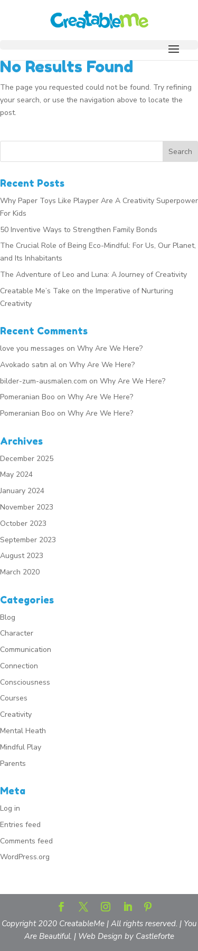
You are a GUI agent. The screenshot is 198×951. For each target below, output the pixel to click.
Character (16, 633)
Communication (25, 650)
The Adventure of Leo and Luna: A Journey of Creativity (93, 275)
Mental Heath (23, 731)
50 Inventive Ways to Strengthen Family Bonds (78, 230)
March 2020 (20, 572)
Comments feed (26, 841)
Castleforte (155, 936)
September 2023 (28, 540)
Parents (13, 763)
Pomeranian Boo (27, 397)
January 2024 (22, 491)
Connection (19, 666)
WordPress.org (25, 857)
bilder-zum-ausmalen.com (43, 381)
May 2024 (16, 474)
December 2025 (26, 459)
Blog (7, 617)
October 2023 (23, 523)
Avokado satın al (28, 365)
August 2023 (21, 556)
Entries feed (20, 825)
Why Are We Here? (110, 348)
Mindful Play (20, 747)
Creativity (16, 714)
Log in (10, 808)
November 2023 (26, 507)
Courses (13, 698)
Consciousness (25, 682)
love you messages (32, 348)
